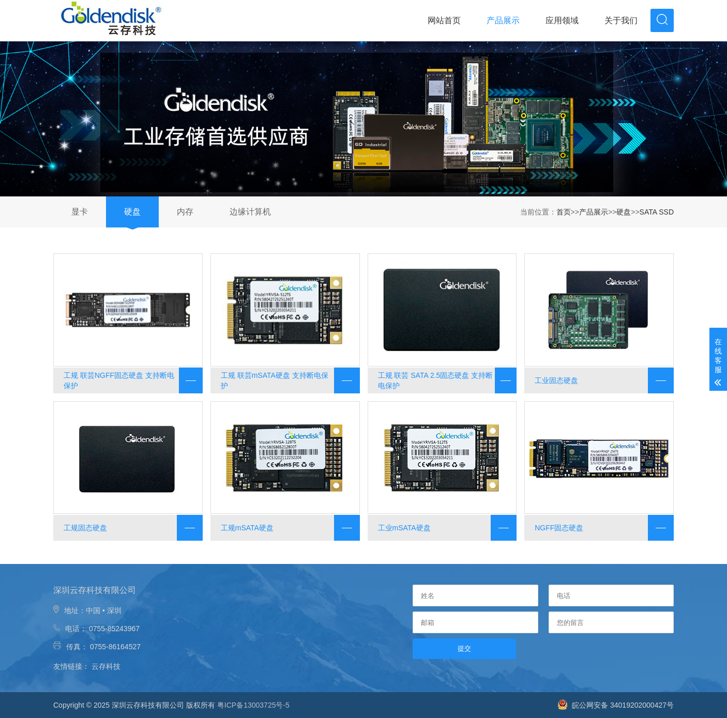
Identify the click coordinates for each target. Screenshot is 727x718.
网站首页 (444, 20)
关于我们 (621, 20)
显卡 (79, 211)
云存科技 (106, 666)
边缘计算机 (250, 211)
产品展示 (503, 20)
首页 (563, 212)
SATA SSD (657, 212)
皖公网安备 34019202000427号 (615, 705)
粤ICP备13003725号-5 (253, 705)
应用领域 (562, 20)
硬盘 (132, 211)
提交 (464, 648)
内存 (185, 211)
